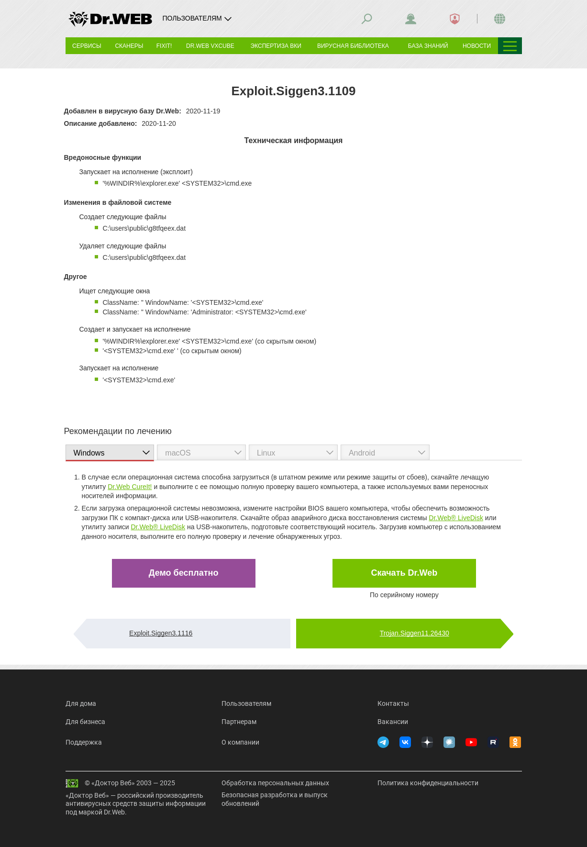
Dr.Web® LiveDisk (456, 518)
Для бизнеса (85, 721)
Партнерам (239, 721)
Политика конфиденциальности (427, 783)
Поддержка (84, 742)
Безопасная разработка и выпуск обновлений (275, 799)
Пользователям (246, 703)
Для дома (81, 703)
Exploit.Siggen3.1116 (160, 633)
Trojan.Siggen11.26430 (414, 633)
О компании (240, 742)
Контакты (393, 703)
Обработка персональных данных (275, 783)
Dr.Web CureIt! (130, 486)
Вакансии (392, 721)
